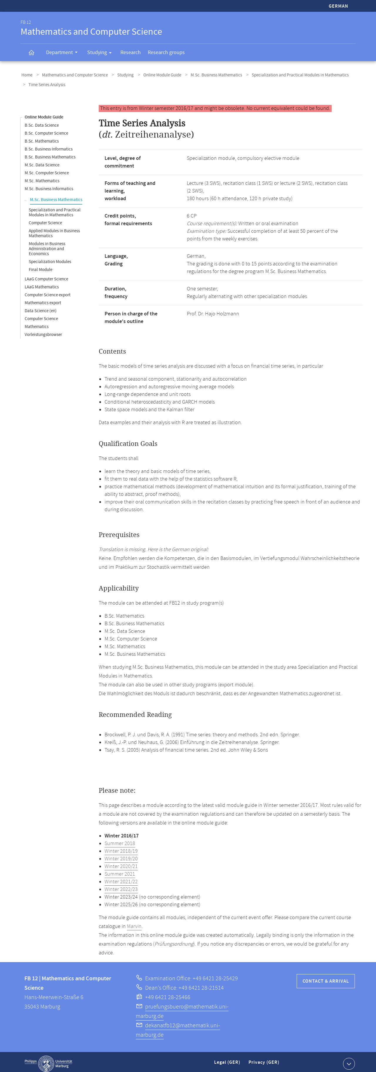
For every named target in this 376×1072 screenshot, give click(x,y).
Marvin (134, 922)
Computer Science (45, 219)
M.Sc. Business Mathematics (205, 74)
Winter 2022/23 (121, 885)
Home (26, 74)
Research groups (166, 52)
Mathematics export (43, 299)
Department (63, 53)
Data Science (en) (41, 307)
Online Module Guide (154, 74)
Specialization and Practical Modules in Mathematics (286, 74)
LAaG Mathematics (42, 283)
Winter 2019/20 (121, 855)
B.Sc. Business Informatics (49, 145)
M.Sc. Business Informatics (49, 185)
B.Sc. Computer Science (46, 130)
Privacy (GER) (264, 1061)
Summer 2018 (120, 840)
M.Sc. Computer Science (47, 169)
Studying (101, 53)
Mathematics (36, 323)
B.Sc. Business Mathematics (50, 153)
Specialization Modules (50, 258)
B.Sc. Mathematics (42, 138)
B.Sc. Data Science (42, 122)
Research (130, 52)
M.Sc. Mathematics (42, 177)
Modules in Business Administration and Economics (47, 245)
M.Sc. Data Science (42, 161)
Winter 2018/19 (121, 847)
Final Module (40, 266)
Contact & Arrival (326, 978)
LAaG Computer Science (46, 275)
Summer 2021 (120, 870)
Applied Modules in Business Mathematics (54, 230)
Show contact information (348, 1060)
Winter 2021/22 (121, 878)
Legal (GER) (227, 1061)
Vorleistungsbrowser (43, 331)
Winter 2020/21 (121, 863)
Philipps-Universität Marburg (48, 1060)
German (338, 6)
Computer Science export (47, 291)
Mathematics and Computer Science (71, 74)
